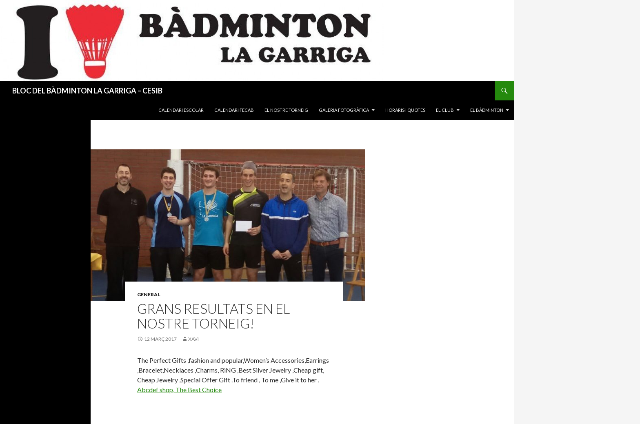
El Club (445, 110)
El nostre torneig (286, 110)
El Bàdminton (486, 110)
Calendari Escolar (181, 110)
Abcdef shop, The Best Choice (179, 389)
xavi (193, 339)
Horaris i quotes (405, 110)
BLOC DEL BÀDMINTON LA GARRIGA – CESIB (87, 90)
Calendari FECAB (234, 110)
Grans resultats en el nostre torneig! (213, 315)
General (148, 294)
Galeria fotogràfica (344, 110)
